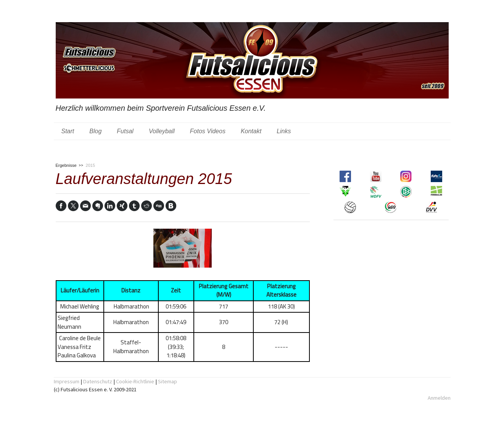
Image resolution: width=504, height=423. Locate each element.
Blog (95, 131)
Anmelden (439, 397)
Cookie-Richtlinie (135, 381)
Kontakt (251, 131)
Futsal (125, 131)
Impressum (66, 381)
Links (284, 131)
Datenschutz (97, 381)
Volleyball (162, 131)
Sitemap (167, 381)
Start (67, 131)
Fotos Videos (207, 131)
